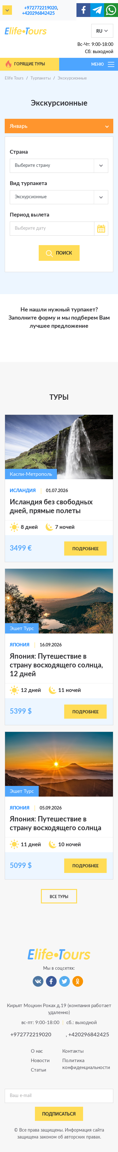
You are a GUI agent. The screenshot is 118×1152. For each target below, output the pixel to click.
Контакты (73, 1051)
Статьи (38, 1070)
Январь (18, 126)
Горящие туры (25, 64)
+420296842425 (38, 13)
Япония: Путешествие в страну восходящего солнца (55, 823)
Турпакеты (41, 78)
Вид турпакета (28, 183)
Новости (40, 1060)
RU (99, 31)
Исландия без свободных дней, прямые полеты (51, 506)
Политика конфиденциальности (74, 1064)
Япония (20, 645)
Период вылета (29, 214)
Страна (19, 152)
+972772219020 (40, 8)
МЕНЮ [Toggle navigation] (103, 64)
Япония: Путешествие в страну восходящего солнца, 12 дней (56, 665)
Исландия (23, 491)
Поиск (59, 253)
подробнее (85, 549)
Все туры (59, 897)
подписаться (59, 1114)
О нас (37, 1051)
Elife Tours (14, 78)
